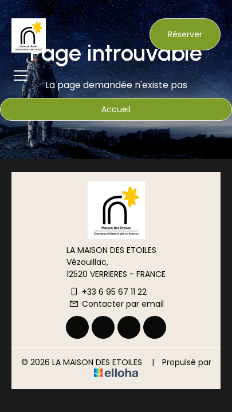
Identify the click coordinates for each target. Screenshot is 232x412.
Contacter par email (116, 304)
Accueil (116, 109)
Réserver (185, 34)
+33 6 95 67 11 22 (108, 292)
